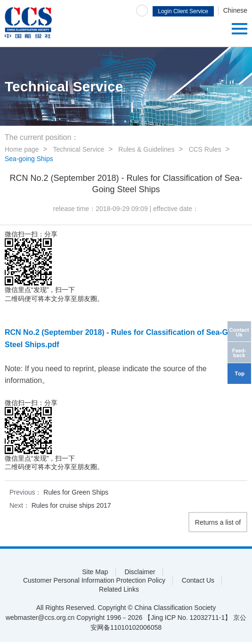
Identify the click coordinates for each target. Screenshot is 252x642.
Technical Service (78, 149)
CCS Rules (204, 149)
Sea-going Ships (29, 159)
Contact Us (198, 580)
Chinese (235, 10)
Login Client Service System (183, 12)
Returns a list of (218, 522)
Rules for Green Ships (75, 492)
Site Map (95, 572)
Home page (22, 149)
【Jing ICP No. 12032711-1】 (187, 617)
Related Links (119, 589)
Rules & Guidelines (146, 149)
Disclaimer (139, 572)
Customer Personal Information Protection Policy (94, 580)
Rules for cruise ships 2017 (71, 505)
